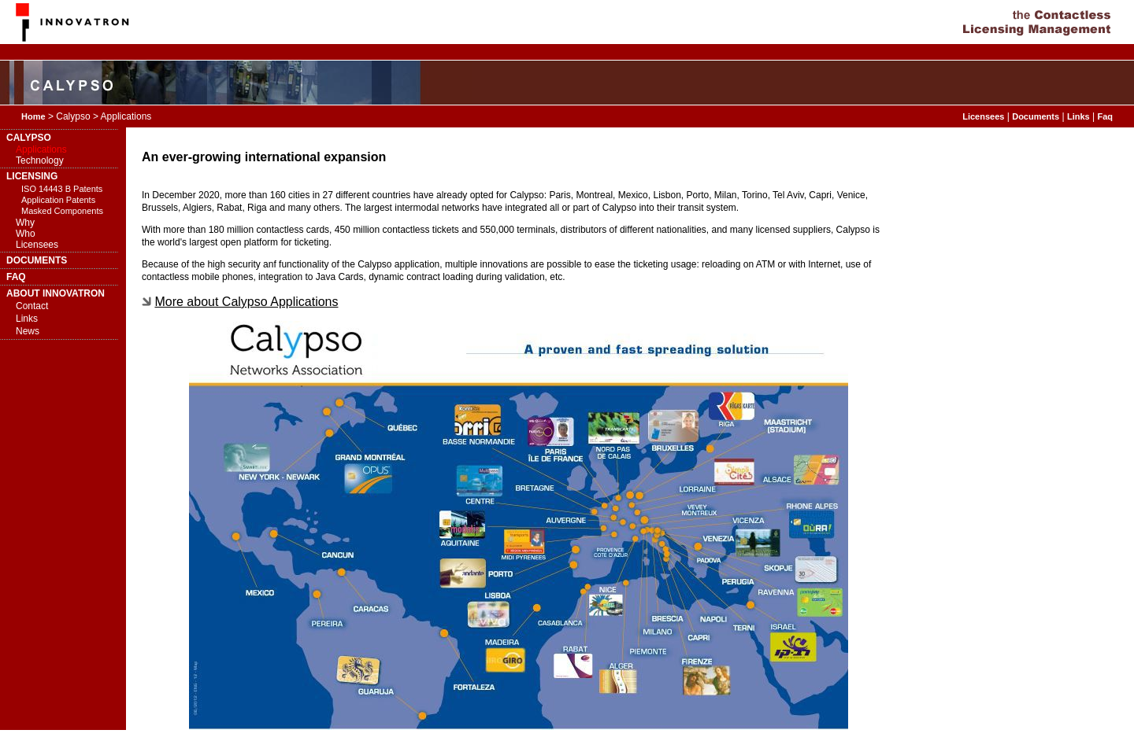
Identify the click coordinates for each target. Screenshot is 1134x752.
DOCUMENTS (36, 260)
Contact (32, 305)
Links (1078, 116)
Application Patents (58, 200)
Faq (1105, 116)
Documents (1035, 116)
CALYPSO (28, 137)
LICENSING (31, 176)
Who (25, 233)
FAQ (16, 276)
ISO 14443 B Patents (61, 189)
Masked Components (62, 211)
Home (33, 116)
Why (25, 222)
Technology (40, 160)
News (27, 331)
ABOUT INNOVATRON (55, 293)
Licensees (983, 116)
